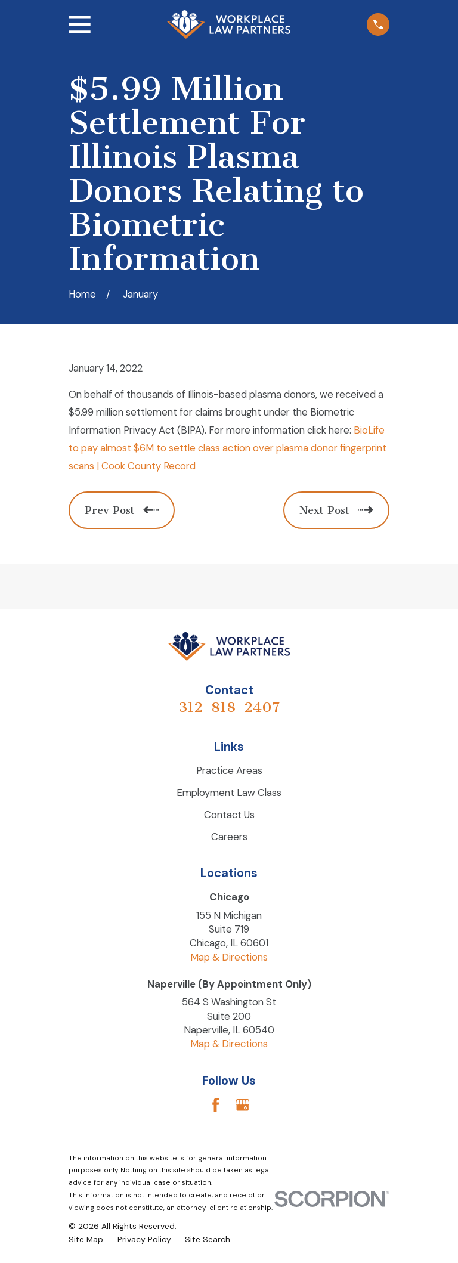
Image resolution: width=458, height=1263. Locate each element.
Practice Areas (229, 770)
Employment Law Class (229, 792)
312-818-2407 (229, 707)
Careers (229, 836)
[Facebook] (215, 1105)
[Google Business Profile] (242, 1105)
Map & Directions (229, 957)
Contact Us (229, 814)
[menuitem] (86, 1239)
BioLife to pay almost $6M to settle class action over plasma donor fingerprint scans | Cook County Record (227, 447)
